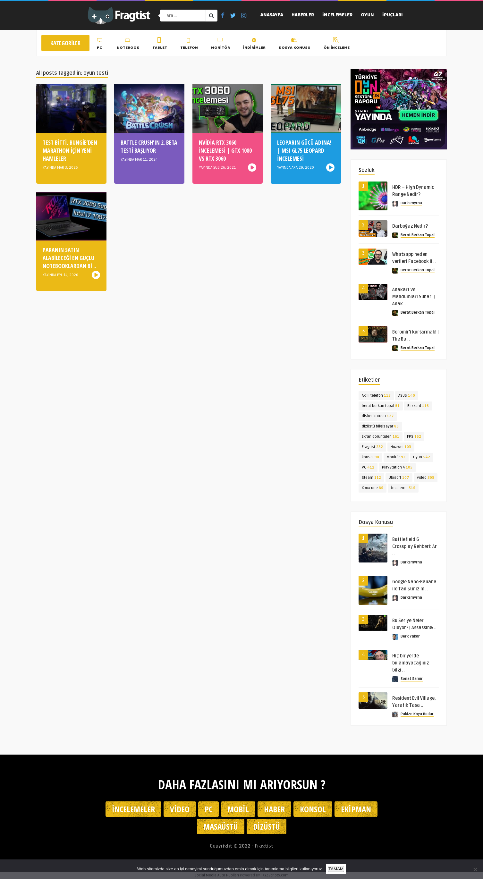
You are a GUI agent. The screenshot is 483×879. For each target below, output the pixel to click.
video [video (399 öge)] (425, 477)
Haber (274, 809)
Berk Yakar (410, 636)
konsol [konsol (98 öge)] (370, 457)
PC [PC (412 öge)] (368, 467)
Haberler (303, 15)
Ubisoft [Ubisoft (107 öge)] (399, 477)
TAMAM (335, 868)
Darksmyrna (411, 203)
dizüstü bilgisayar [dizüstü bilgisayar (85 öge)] (380, 426)
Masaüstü (220, 826)
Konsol (313, 809)
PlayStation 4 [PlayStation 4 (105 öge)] (397, 467)
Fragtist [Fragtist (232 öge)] (372, 446)
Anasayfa (271, 15)
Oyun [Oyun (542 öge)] (421, 457)
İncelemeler (337, 15)
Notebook (128, 44)
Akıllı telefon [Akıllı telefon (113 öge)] (376, 395)
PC (100, 44)
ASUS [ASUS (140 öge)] (406, 395)
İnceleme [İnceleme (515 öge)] (403, 488)
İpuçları (392, 15)
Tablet (159, 44)
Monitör (220, 44)
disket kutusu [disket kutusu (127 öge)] (378, 416)
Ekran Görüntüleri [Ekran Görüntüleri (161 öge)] (380, 436)
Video (180, 809)
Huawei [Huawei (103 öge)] (401, 446)
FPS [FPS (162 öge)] (414, 436)
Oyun (367, 15)
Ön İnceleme (337, 44)
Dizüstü (266, 826)
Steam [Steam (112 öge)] (371, 477)
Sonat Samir (412, 678)
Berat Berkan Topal (418, 234)
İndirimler (254, 44)
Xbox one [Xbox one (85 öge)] (372, 488)
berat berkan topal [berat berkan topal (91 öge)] (381, 405)
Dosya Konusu (294, 44)
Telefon (189, 44)
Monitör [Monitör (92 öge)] (396, 457)
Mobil (238, 809)
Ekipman (356, 809)
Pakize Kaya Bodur (417, 714)
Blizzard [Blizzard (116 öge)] (418, 405)
